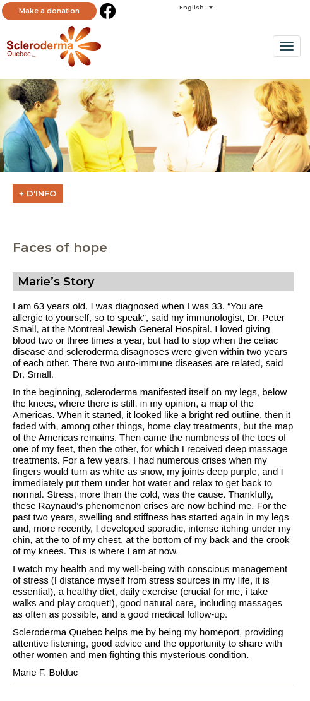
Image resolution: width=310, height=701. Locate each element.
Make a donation (49, 10)
